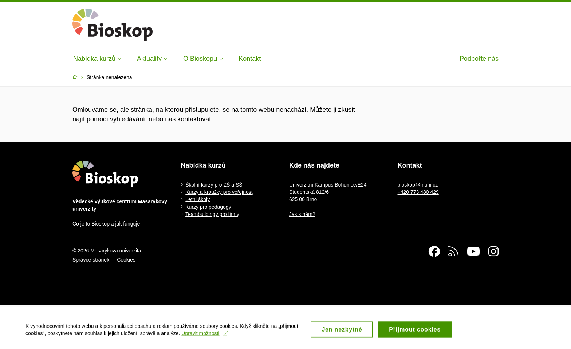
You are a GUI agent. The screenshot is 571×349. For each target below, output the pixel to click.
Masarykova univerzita (115, 251)
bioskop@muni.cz (418, 185)
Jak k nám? (302, 214)
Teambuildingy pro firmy (212, 214)
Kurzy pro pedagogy (208, 207)
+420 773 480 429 (418, 192)
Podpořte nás (479, 58)
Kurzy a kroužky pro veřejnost (218, 192)
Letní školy (197, 199)
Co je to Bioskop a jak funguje (106, 224)
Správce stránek (90, 260)
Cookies (126, 260)
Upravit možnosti (204, 339)
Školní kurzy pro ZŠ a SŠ (213, 185)
